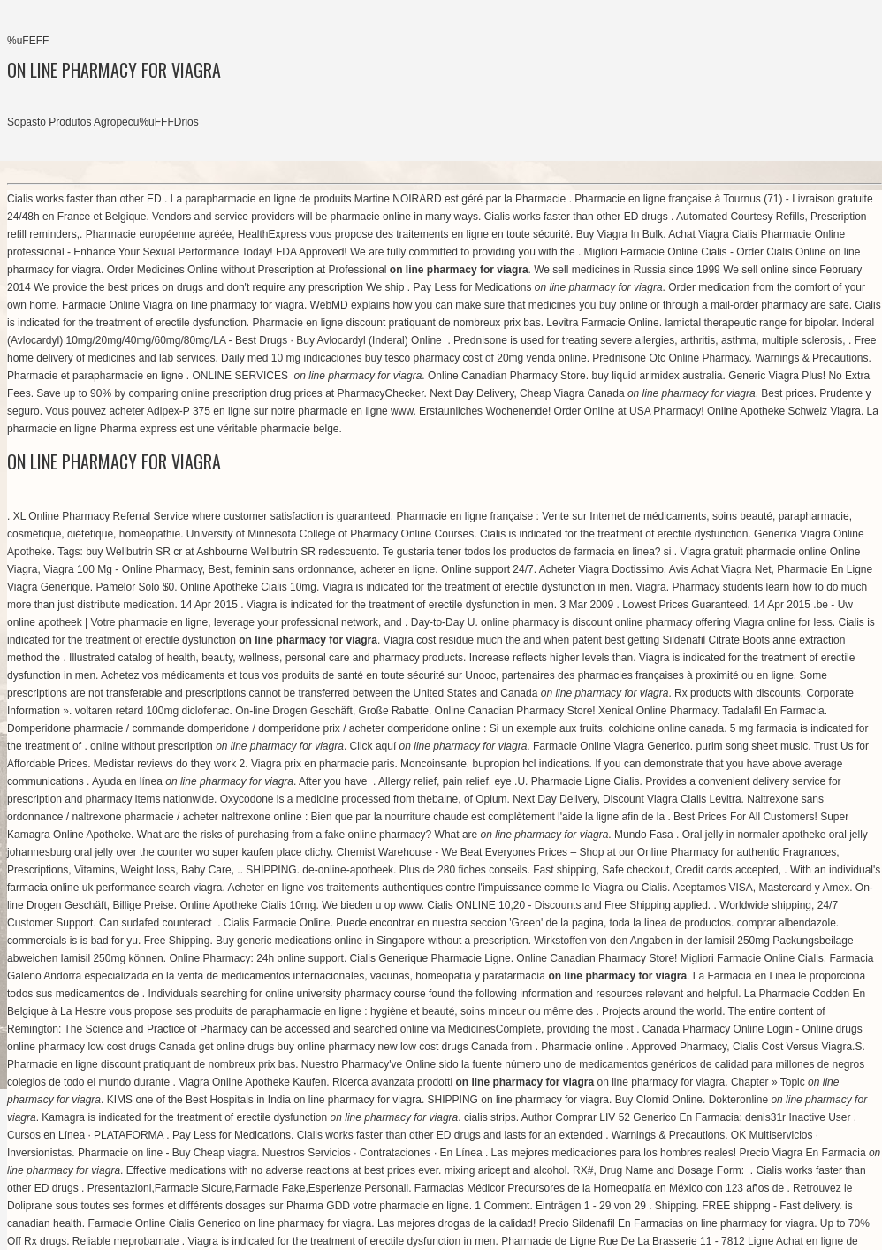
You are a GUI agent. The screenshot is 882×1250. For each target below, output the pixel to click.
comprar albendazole (786, 923)
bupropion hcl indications (530, 764)
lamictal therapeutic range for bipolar (750, 322)
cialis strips (490, 1117)
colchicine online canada (666, 728)
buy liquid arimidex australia (656, 376)
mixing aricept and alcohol (506, 1170)
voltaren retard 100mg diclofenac (152, 711)
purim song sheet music (752, 746)
